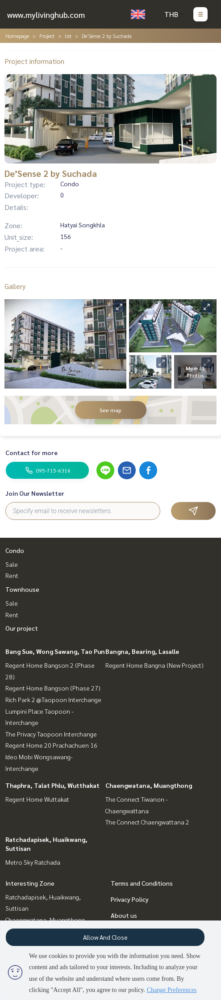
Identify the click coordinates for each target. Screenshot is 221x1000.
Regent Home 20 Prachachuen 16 (51, 745)
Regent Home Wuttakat (37, 799)
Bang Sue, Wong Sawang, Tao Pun (55, 651)
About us (124, 915)
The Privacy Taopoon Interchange (51, 734)
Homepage (17, 35)
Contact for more (31, 452)
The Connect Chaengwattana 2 (147, 822)
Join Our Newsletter (34, 493)
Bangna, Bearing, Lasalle (142, 651)
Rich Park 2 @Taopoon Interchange (53, 699)
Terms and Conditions (142, 883)
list (68, 35)
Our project (21, 628)
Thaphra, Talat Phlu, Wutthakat (52, 785)
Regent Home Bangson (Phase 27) (52, 688)
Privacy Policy (130, 899)
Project (46, 35)
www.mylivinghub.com (46, 14)
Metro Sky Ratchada (32, 862)
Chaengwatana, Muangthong (148, 785)
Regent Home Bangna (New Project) (154, 665)
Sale (11, 564)
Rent (11, 575)
